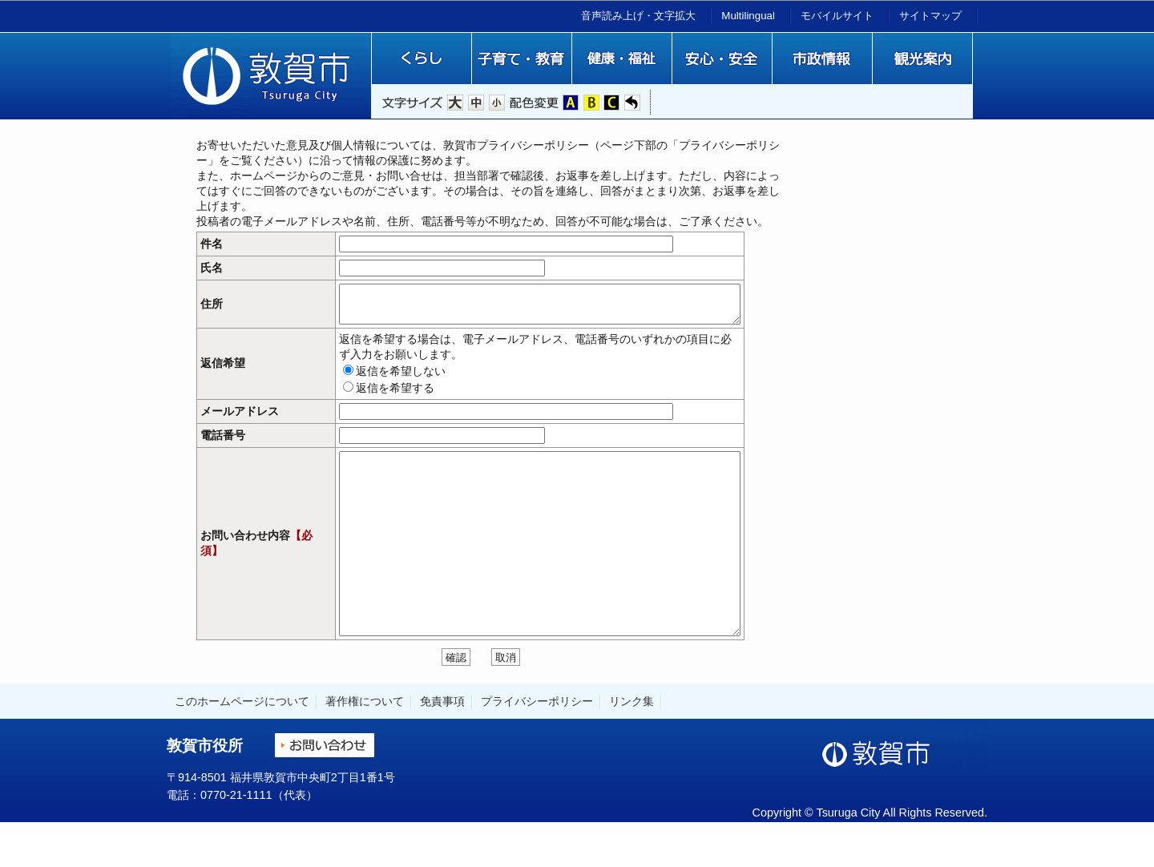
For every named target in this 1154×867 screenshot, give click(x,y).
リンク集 (631, 744)
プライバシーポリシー (537, 744)
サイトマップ (930, 16)
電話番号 (222, 443)
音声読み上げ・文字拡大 (638, 16)
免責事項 (442, 744)
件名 (211, 244)
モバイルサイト (837, 16)
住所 (211, 307)
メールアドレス (239, 419)
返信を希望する (347, 395)
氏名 (211, 268)
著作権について (364, 744)
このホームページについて (242, 744)
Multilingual (748, 16)
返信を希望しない (352, 379)
